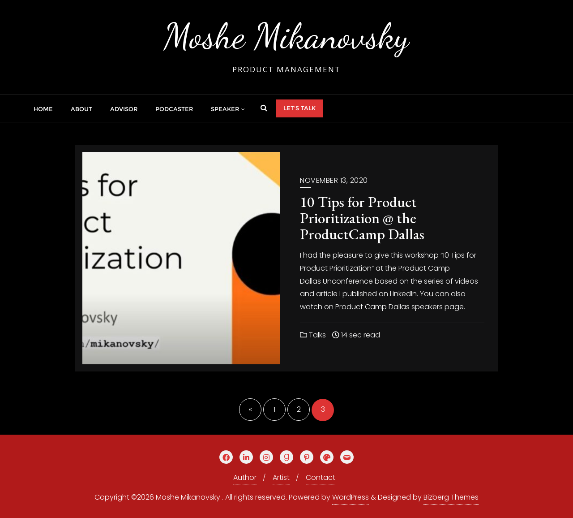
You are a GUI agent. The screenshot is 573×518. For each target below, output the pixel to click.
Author (245, 477)
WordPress (350, 497)
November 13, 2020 (334, 180)
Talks (313, 335)
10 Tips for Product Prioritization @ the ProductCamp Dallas (362, 218)
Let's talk (299, 108)
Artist (281, 477)
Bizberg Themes (451, 497)
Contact (320, 477)
